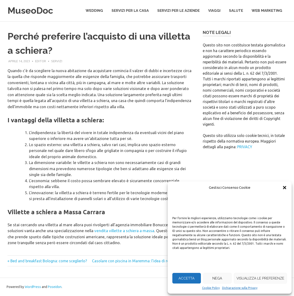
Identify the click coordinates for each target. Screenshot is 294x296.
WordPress (33, 287)
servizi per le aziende (178, 10)
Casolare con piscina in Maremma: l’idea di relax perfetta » (141, 261)
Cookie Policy (211, 287)
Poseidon (55, 287)
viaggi (214, 10)
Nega (217, 278)
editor (40, 61)
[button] (284, 187)
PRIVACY (244, 147)
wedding (94, 10)
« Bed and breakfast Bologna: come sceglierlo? (47, 261)
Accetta (186, 278)
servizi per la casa (130, 10)
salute (236, 10)
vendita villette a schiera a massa (124, 230)
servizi (56, 61)
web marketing (267, 10)
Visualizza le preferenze (260, 278)
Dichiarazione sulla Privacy (239, 287)
